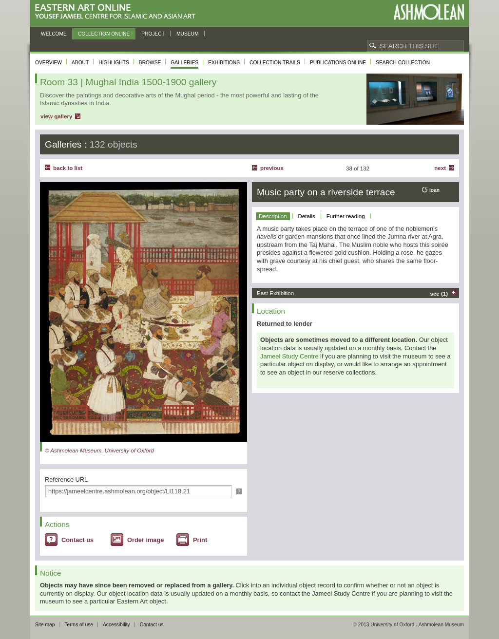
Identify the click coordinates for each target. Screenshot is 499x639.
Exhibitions (224, 62)
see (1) (439, 294)
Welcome (54, 34)
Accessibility (116, 624)
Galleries (184, 62)
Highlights (113, 62)
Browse (150, 62)
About (80, 62)
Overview (48, 62)
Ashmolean (428, 12)
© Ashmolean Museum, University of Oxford (99, 450)
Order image (145, 540)
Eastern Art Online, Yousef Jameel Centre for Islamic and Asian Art (117, 12)
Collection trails (275, 62)
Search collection (403, 62)
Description (273, 216)
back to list (67, 168)
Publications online (338, 62)
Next (440, 168)
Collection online (104, 34)
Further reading (345, 216)
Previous (272, 168)
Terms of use (78, 624)
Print (200, 540)
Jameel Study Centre (289, 356)
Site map (45, 624)
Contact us (77, 540)
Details (306, 216)
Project (153, 34)
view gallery (56, 116)
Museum (187, 34)
